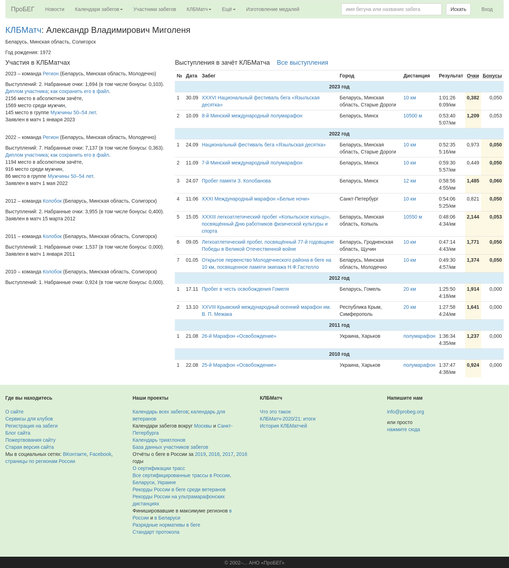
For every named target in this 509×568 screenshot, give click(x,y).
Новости (54, 9)
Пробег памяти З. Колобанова (236, 181)
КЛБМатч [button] (199, 9)
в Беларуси (167, 518)
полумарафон (419, 336)
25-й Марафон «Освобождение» (239, 365)
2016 (241, 454)
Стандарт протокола (156, 532)
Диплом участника (26, 91)
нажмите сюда (403, 429)
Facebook (100, 454)
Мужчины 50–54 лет (73, 112)
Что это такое (275, 412)
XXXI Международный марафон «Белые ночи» (255, 199)
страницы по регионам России (40, 461)
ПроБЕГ (23, 9)
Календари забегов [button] (99, 9)
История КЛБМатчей (283, 426)
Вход (487, 9)
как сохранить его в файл (80, 91)
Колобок (52, 201)
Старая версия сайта (29, 447)
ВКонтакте (75, 454)
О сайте (14, 412)
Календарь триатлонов (159, 440)
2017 (227, 454)
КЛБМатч (23, 30)
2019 (200, 454)
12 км (410, 181)
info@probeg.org (405, 412)
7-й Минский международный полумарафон (252, 163)
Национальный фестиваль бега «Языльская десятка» (264, 144)
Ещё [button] (229, 9)
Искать (459, 9)
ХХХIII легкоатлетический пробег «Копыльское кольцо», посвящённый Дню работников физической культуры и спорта (266, 224)
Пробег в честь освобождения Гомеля (245, 289)
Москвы (203, 426)
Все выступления (302, 62)
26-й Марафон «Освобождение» (239, 336)
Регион (51, 73)
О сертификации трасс (159, 468)
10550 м (413, 217)
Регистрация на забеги (31, 426)
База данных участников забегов (170, 447)
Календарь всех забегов (160, 412)
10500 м (413, 115)
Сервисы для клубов (29, 419)
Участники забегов (154, 9)
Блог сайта (17, 433)
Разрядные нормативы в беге (166, 525)
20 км (410, 289)
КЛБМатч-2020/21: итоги (287, 419)
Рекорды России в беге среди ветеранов (179, 489)
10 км (410, 97)
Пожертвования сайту (30, 440)
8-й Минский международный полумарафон (252, 115)
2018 (213, 454)
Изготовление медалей (272, 9)
